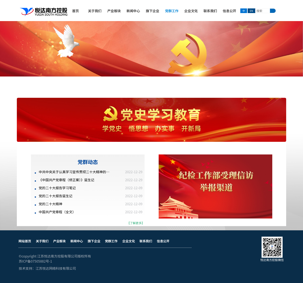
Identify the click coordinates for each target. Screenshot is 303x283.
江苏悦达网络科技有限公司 (56, 268)
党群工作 (171, 10)
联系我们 (210, 10)
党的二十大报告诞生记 (55, 195)
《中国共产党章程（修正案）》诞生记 (66, 179)
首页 (75, 10)
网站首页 (25, 241)
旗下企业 (152, 10)
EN (251, 10)
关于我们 (94, 10)
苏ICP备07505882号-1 (35, 261)
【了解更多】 (136, 223)
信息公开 (229, 10)
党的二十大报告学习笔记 (57, 187)
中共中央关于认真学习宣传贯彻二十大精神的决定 (75, 171)
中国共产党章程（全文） (57, 211)
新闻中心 (133, 10)
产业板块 (114, 10)
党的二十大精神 (50, 203)
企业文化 (191, 10)
